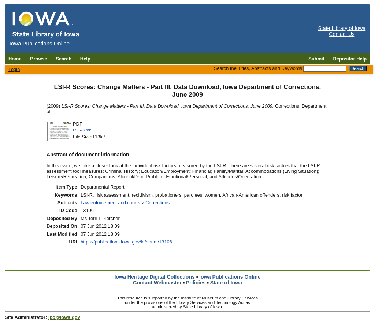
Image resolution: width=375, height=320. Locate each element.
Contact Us (341, 34)
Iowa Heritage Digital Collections (154, 277)
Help (85, 59)
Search (63, 59)
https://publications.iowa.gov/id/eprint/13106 (126, 242)
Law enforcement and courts (110, 202)
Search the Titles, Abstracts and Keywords (258, 68)
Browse (38, 59)
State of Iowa (226, 283)
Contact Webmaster (157, 283)
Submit (316, 59)
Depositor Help (350, 59)
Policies (196, 283)
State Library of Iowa (341, 28)
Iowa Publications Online (230, 277)
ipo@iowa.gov (64, 317)
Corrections (157, 202)
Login (14, 69)
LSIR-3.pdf (82, 130)
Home (15, 59)
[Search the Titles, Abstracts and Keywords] (324, 69)
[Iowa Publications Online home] (46, 24)
